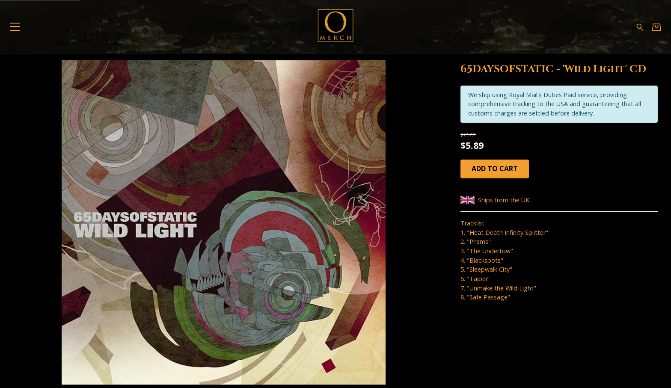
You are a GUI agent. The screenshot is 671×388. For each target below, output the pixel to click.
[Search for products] (640, 26)
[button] (15, 26)
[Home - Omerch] (335, 27)
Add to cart (495, 168)
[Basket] (656, 27)
